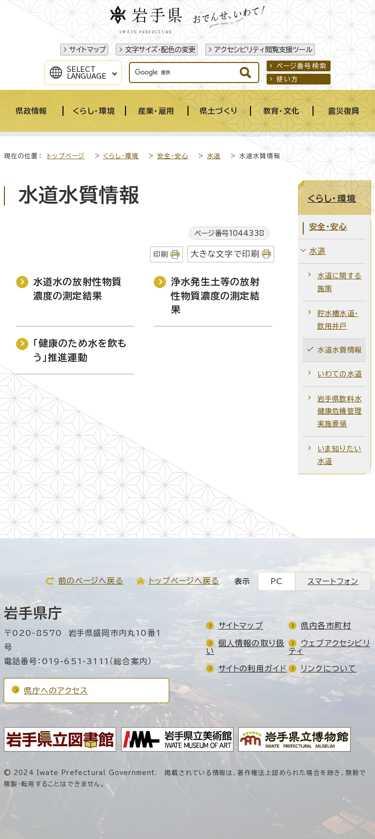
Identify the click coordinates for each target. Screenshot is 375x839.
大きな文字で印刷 (225, 254)
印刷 (160, 254)
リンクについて (328, 668)
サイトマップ (87, 49)
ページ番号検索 (301, 66)
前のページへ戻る (91, 581)
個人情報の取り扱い (245, 647)
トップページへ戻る (183, 581)
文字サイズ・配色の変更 (160, 49)
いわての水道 (339, 374)
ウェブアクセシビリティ (329, 647)
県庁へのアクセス (56, 690)
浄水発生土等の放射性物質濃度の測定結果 (215, 296)
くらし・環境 (121, 156)
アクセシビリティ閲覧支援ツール (263, 49)
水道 (214, 156)
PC (277, 581)
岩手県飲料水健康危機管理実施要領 (339, 411)
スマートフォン (333, 581)
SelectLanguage (86, 73)
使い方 (287, 79)
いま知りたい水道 (339, 455)
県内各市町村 (326, 625)
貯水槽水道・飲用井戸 (337, 320)
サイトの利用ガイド (252, 668)
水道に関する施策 (339, 282)
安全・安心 (172, 156)
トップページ (65, 156)
